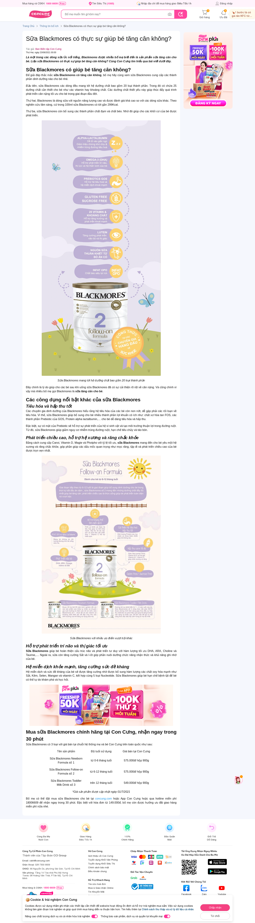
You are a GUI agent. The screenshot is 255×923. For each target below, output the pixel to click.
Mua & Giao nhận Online (100, 888)
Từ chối (215, 916)
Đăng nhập (224, 3)
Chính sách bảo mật (98, 867)
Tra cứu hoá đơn (97, 884)
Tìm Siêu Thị (103, 3)
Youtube (222, 890)
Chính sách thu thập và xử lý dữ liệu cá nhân (168, 909)
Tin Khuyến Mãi (96, 891)
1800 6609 (52, 3)
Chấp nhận (215, 907)
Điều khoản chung (97, 871)
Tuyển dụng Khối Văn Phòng (103, 859)
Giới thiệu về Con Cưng (100, 856)
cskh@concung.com (39, 860)
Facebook (186, 890)
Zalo (204, 890)
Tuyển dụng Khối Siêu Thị (101, 863)
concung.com (103, 798)
